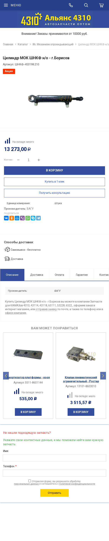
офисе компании (15, 312)
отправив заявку (46, 309)
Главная (8, 44)
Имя (5, 451)
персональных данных (26, 484)
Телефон (10, 466)
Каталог (23, 44)
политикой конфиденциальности (77, 484)
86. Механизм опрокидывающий (53, 44)
